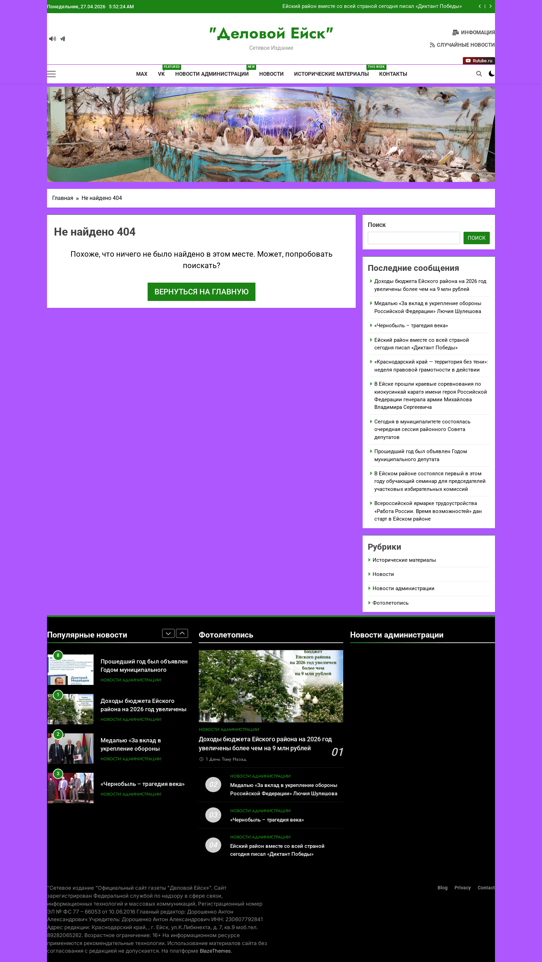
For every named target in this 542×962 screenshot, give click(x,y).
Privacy (463, 888)
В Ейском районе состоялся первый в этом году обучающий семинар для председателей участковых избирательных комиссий (430, 481)
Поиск (377, 224)
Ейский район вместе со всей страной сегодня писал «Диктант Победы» (372, 8)
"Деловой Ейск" (271, 33)
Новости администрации (214, 71)
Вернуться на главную (202, 291)
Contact (486, 888)
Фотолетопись (391, 603)
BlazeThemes (215, 951)
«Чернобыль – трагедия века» (411, 325)
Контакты (393, 74)
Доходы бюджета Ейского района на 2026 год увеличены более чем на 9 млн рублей (144, 722)
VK (164, 71)
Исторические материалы (334, 71)
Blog (443, 888)
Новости (271, 74)
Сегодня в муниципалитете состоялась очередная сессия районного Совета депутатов (422, 429)
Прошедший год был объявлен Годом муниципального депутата (144, 683)
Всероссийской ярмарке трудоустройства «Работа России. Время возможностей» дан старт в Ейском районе (428, 511)
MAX (141, 74)
